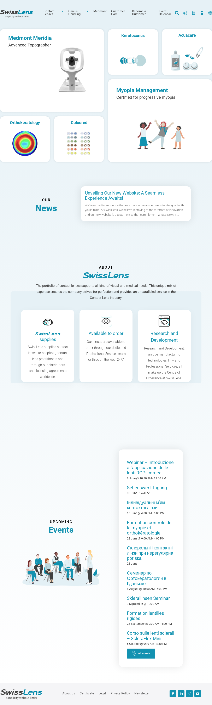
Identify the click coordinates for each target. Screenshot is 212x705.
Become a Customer (139, 13)
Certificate (87, 693)
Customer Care (118, 13)
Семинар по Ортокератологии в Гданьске (146, 578)
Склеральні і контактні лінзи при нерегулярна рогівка (150, 553)
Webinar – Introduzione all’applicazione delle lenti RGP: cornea (150, 468)
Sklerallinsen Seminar (148, 598)
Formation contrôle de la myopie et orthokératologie (149, 528)
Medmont (100, 11)
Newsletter (141, 693)
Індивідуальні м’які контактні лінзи (146, 505)
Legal (102, 693)
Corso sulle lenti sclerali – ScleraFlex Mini (150, 636)
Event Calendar (165, 13)
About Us (68, 693)
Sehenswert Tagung (147, 487)
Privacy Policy (120, 693)
